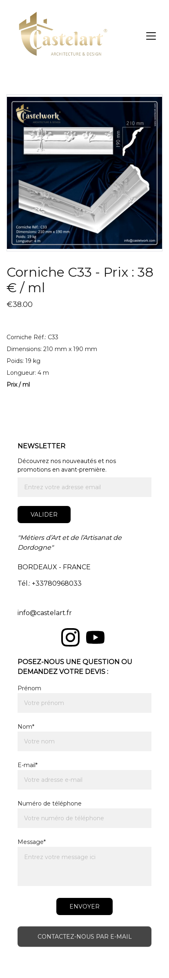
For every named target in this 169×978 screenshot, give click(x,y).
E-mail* (28, 765)
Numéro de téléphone (50, 803)
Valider (44, 514)
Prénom (29, 688)
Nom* (26, 726)
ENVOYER (84, 906)
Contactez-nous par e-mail (85, 937)
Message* (32, 842)
